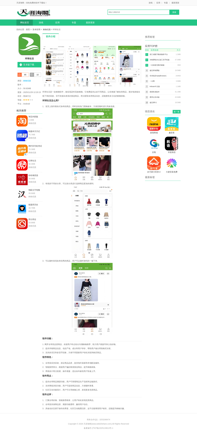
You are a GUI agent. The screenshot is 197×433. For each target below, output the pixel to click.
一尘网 (152, 81)
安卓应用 (36, 29)
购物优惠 (47, 29)
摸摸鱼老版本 (155, 92)
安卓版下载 (28, 64)
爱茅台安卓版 (155, 97)
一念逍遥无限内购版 (157, 65)
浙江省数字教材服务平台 (159, 54)
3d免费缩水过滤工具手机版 (160, 60)
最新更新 (175, 3)
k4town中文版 (155, 86)
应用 (158, 3)
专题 (166, 3)
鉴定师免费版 (155, 70)
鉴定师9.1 (153, 102)
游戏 (151, 3)
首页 (28, 29)
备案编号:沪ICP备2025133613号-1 (98, 428)
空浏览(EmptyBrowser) (158, 76)
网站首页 (24, 22)
